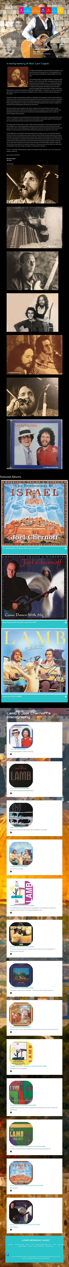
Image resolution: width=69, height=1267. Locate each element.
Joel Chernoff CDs (23, 1244)
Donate (54, 10)
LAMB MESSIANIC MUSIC (36, 1240)
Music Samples (26, 1246)
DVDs (36, 1244)
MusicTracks (36, 10)
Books (43, 10)
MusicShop (27, 10)
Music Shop (17, 1246)
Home (21, 10)
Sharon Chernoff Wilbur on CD (47, 1244)
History (48, 10)
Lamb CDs (13, 1244)
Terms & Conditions (43, 1246)
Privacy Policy (53, 1246)
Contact (60, 10)
